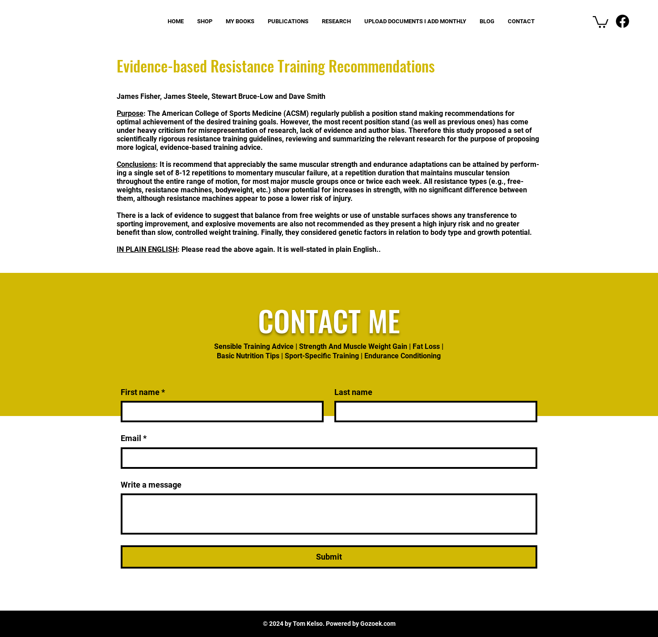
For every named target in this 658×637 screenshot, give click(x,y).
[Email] (326, 458)
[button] (600, 21)
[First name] (219, 411)
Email (134, 438)
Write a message (151, 484)
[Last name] (433, 411)
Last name (353, 392)
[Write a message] (329, 514)
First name (143, 392)
